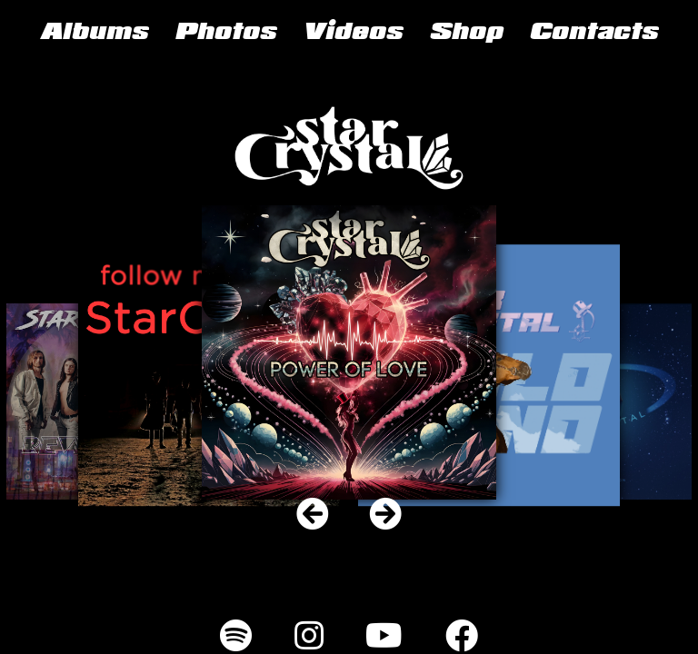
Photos (225, 33)
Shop (466, 33)
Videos (353, 33)
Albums (94, 33)
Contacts (593, 33)
